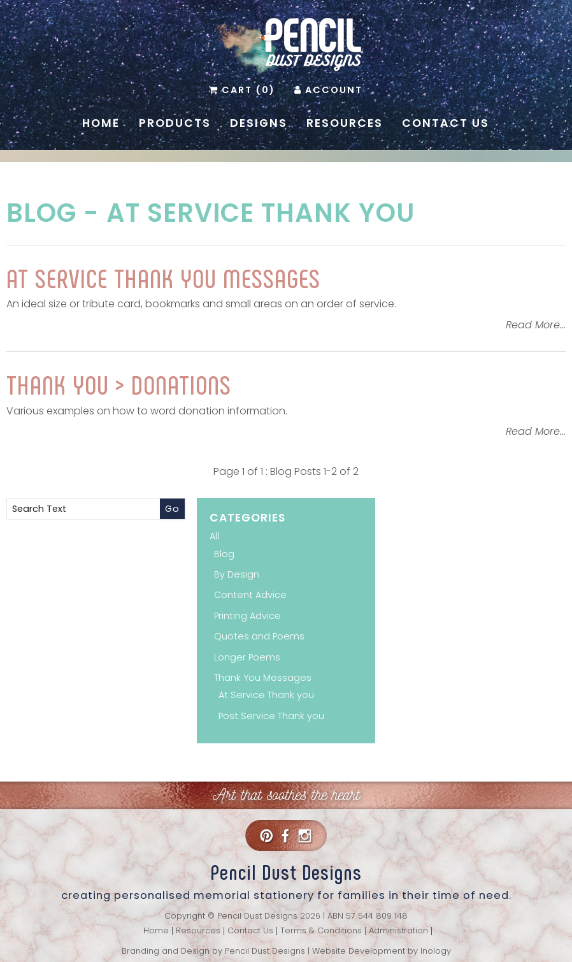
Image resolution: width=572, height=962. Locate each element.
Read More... (536, 324)
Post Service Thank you (271, 716)
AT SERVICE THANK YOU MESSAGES (163, 277)
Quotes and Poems (259, 636)
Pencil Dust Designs (265, 950)
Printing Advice (247, 615)
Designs (258, 123)
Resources (344, 123)
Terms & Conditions (321, 931)
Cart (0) (248, 90)
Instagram (304, 835)
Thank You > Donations (118, 384)
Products (175, 123)
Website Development (358, 950)
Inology (435, 950)
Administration (398, 931)
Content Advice (250, 594)
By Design (236, 574)
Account (333, 90)
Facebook (285, 835)
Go (172, 508)
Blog (41, 213)
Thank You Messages (262, 677)
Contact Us (445, 123)
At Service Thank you (260, 213)
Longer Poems (247, 657)
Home (101, 123)
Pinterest (266, 835)
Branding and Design (166, 950)
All (214, 536)
